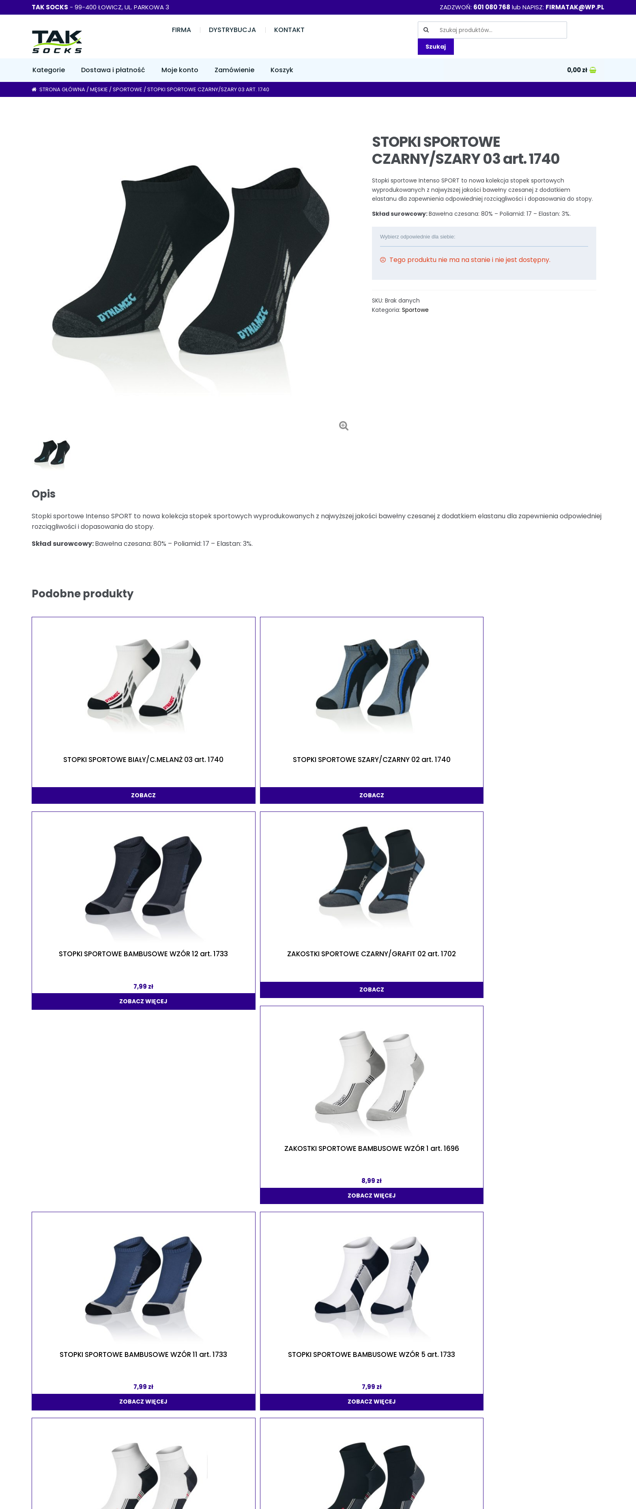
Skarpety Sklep (469, 1456)
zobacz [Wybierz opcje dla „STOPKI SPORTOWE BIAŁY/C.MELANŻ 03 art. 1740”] (86, 768)
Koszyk (282, 70)
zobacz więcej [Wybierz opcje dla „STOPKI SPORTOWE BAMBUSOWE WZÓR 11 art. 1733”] (86, 959)
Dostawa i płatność (113, 70)
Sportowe (127, 89)
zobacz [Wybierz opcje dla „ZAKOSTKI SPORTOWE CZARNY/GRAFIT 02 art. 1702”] (430, 768)
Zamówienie (234, 70)
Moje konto (179, 70)
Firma (181, 29)
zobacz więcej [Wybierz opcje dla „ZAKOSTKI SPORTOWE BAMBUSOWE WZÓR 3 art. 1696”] (86, 1307)
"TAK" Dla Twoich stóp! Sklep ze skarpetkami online (90, 1496)
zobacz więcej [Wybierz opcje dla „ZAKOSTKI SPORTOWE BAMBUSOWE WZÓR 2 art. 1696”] (316, 959)
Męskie (99, 89)
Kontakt (289, 29)
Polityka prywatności (183, 1398)
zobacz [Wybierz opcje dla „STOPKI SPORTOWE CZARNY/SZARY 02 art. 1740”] (544, 948)
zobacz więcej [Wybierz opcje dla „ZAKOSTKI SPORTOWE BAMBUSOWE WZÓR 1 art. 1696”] (544, 780)
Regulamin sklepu (178, 1414)
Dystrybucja (232, 29)
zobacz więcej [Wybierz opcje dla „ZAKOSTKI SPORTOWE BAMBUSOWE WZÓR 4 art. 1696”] (430, 959)
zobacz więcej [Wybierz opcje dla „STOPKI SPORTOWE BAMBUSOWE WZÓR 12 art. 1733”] (316, 780)
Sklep (40, 1382)
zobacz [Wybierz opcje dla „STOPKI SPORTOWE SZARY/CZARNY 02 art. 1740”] (201, 768)
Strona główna (62, 89)
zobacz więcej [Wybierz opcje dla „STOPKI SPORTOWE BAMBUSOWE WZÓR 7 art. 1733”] (544, 1127)
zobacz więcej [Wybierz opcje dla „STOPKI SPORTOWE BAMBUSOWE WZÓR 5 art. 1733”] (201, 959)
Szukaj (435, 47)
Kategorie (48, 70)
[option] (192, 276)
